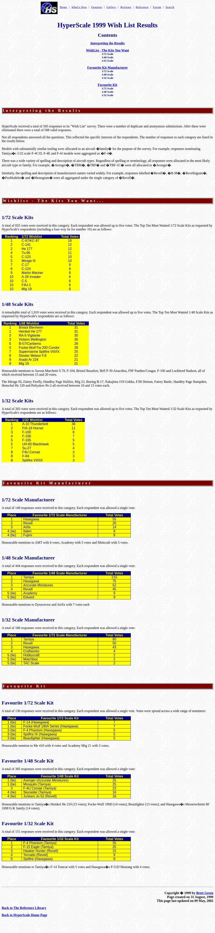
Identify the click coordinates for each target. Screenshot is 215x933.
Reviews (126, 7)
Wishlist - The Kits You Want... (54, 201)
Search (170, 7)
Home (63, 7)
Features (96, 7)
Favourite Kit (107, 85)
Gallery (111, 7)
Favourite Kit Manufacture (46, 483)
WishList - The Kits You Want (107, 50)
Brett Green (204, 893)
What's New (79, 7)
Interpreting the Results (107, 43)
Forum (157, 7)
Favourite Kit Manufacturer (107, 67)
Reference (142, 7)
